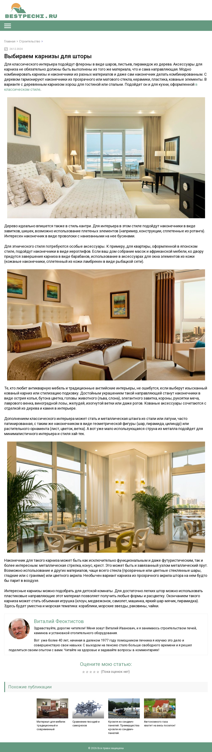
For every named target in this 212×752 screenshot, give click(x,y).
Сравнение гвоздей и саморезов (86, 723)
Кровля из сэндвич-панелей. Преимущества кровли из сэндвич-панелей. (123, 727)
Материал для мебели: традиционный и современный (51, 725)
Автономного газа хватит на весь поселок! (159, 723)
